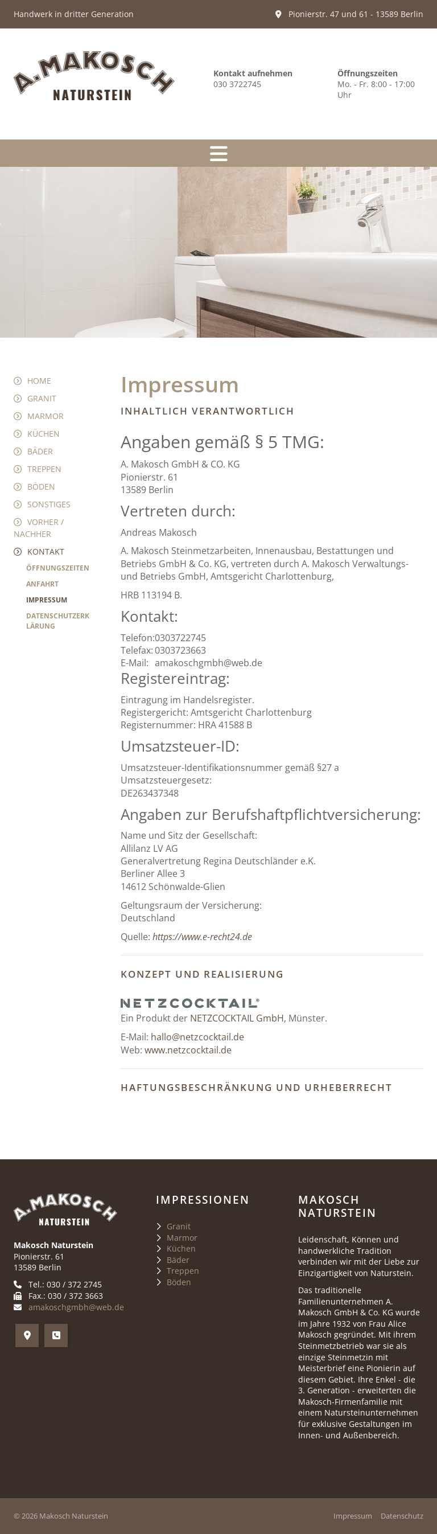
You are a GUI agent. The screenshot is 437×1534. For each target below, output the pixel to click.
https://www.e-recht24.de (202, 936)
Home (39, 380)
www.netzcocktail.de (188, 1050)
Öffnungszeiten (57, 568)
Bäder (40, 451)
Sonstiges (49, 504)
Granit (41, 398)
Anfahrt (42, 584)
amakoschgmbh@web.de (76, 1307)
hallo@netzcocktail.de (197, 1037)
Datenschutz (402, 1516)
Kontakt (45, 551)
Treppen (44, 469)
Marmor (45, 416)
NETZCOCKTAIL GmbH (237, 1018)
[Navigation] (218, 153)
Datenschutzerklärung (57, 621)
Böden (41, 486)
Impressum (46, 600)
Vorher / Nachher (39, 527)
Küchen (43, 433)
